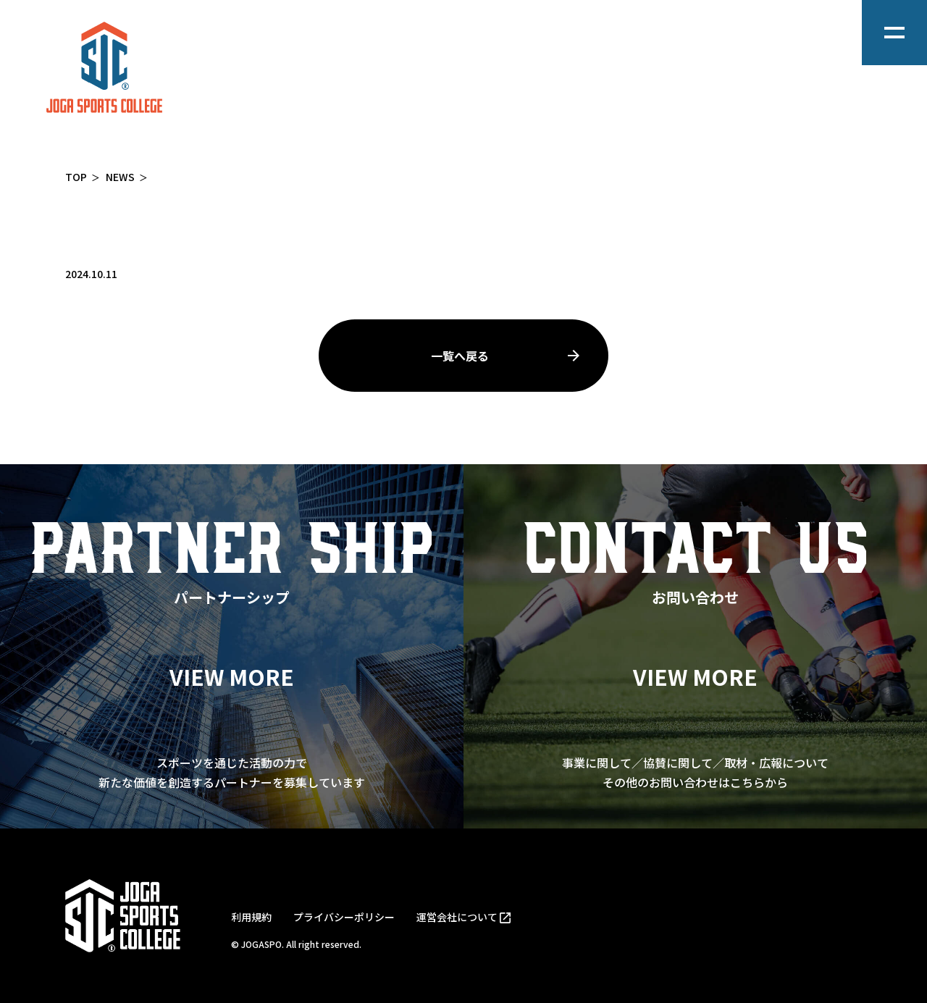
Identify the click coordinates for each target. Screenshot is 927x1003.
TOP (76, 176)
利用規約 (251, 917)
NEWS (120, 176)
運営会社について (457, 917)
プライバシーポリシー (344, 917)
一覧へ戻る (460, 355)
